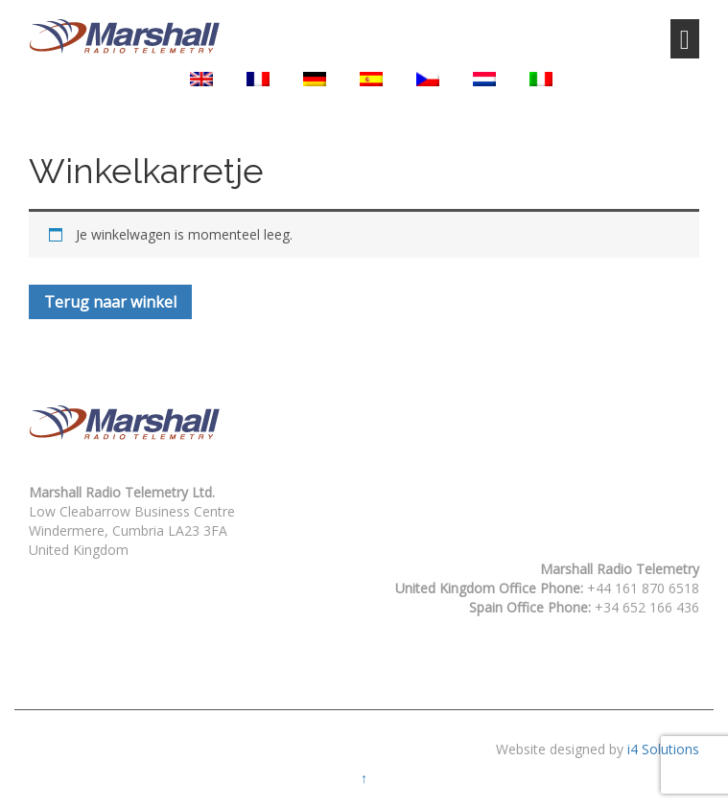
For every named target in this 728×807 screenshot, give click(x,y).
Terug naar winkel (110, 301)
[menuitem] (201, 79)
